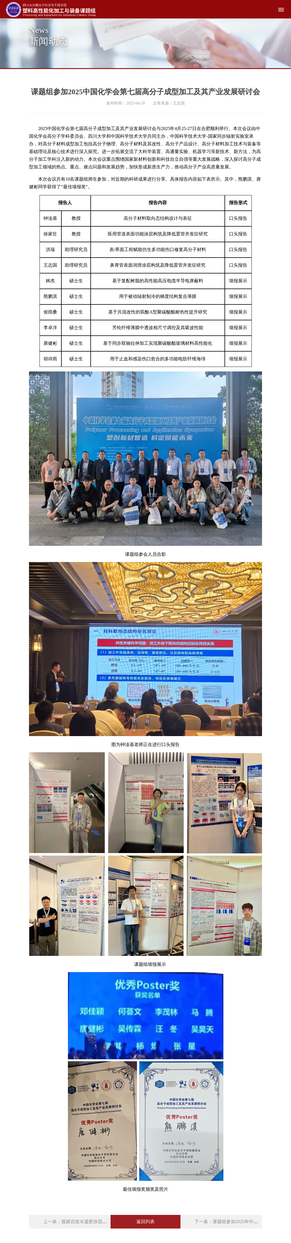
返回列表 (145, 1221)
